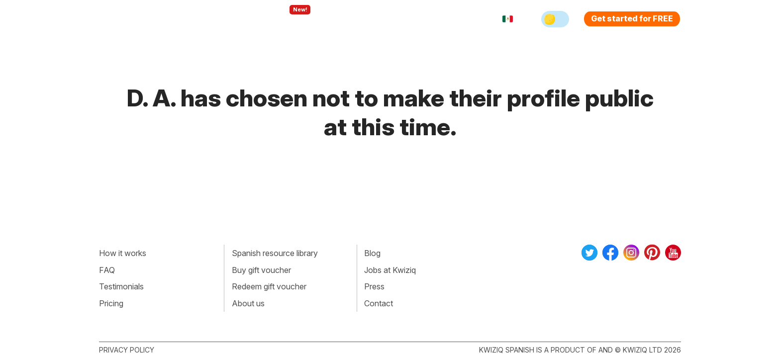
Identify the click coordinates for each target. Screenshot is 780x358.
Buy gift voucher (261, 270)
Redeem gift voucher (269, 286)
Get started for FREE (632, 18)
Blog (372, 253)
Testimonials (121, 286)
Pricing (401, 19)
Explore (289, 19)
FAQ (107, 270)
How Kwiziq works (221, 19)
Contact (378, 303)
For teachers (348, 19)
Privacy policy (126, 350)
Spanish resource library (275, 253)
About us (248, 303)
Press (374, 286)
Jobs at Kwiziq (390, 270)
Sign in (442, 19)
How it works (122, 253)
